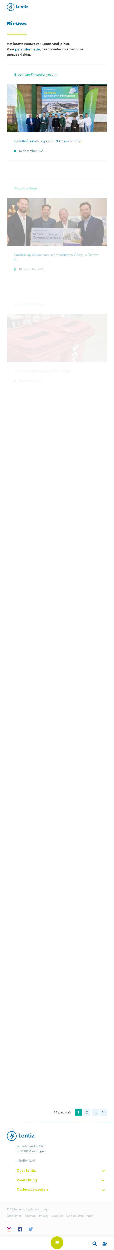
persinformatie (27, 49)
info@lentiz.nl (26, 1161)
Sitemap (30, 1216)
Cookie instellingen (80, 1216)
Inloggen (105, 1243)
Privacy (43, 1216)
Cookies (57, 1216)
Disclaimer (14, 1216)
